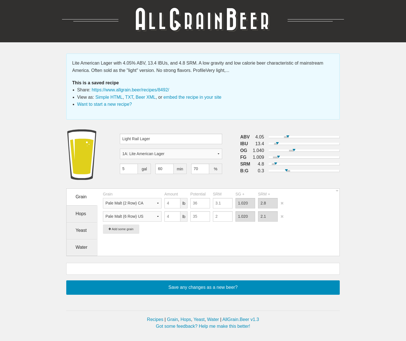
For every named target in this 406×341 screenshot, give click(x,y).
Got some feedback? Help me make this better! (203, 326)
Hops (185, 319)
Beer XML (146, 97)
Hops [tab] (81, 213)
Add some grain (121, 229)
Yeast (198, 319)
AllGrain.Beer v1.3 (240, 319)
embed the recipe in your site (192, 97)
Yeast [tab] (81, 230)
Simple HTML (109, 97)
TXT (129, 97)
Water (213, 319)
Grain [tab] (81, 196)
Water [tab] (81, 247)
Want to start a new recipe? (104, 104)
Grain (172, 319)
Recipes (155, 319)
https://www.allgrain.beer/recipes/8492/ (130, 89)
